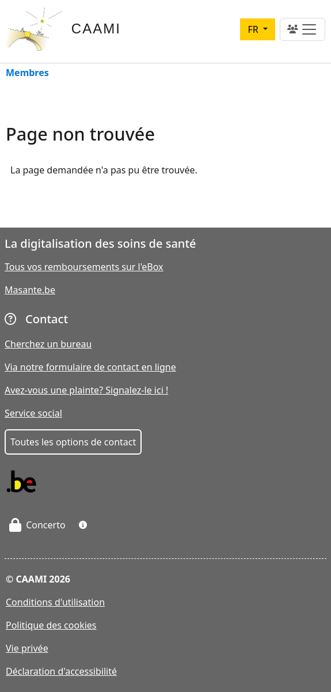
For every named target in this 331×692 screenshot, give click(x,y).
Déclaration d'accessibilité (61, 671)
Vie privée (27, 648)
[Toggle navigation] (302, 29)
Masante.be (30, 289)
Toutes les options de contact (73, 442)
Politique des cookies (51, 625)
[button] (83, 525)
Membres (27, 73)
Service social (33, 413)
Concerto (37, 525)
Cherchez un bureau (48, 344)
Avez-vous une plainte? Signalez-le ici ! (86, 390)
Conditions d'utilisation (55, 602)
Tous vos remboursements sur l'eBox (84, 266)
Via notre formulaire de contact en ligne (90, 367)
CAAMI (96, 28)
